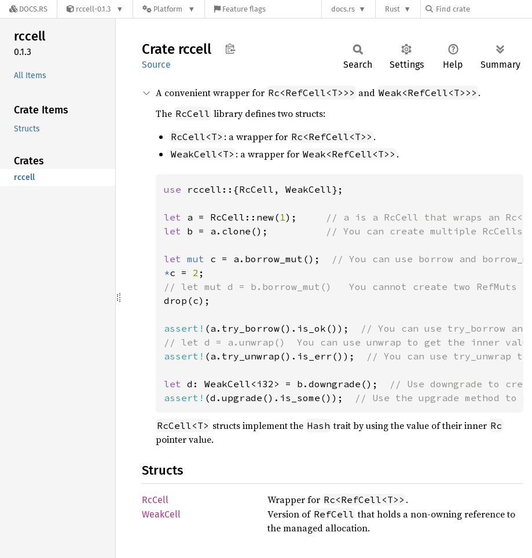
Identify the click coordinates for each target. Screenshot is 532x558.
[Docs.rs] (28, 9)
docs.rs (343, 9)
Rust (392, 9)
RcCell (155, 499)
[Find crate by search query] (483, 9)
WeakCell (161, 514)
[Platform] (168, 9)
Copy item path (230, 48)
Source (156, 64)
